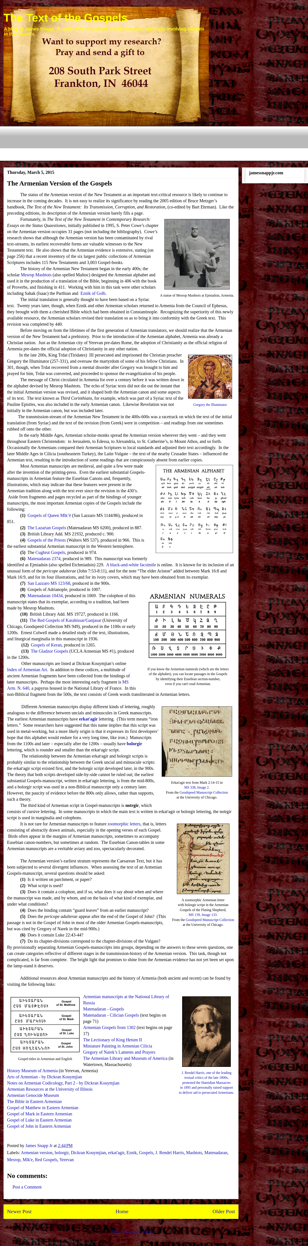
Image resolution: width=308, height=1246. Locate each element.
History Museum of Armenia (32, 1070)
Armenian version (37, 1152)
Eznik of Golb (93, 293)
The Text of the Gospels (65, 18)
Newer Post (19, 1211)
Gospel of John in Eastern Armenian (39, 1126)
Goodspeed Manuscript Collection (204, 792)
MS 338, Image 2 (196, 787)
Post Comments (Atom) (133, 1231)
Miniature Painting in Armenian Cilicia (117, 1046)
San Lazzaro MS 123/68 (49, 583)
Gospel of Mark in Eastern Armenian (39, 1113)
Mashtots (194, 1152)
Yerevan (66, 1159)
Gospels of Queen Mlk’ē (49, 515)
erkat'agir (116, 1152)
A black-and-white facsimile (131, 564)
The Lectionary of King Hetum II (112, 1039)
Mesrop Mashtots (36, 274)
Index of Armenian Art (27, 669)
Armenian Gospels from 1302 (109, 1027)
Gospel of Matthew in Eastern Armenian (42, 1107)
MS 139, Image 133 (203, 915)
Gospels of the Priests (47, 540)
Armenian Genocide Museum (33, 1095)
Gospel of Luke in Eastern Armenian (39, 1120)
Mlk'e (28, 1159)
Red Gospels (46, 1159)
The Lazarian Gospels (47, 527)
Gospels (146, 1152)
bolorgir (134, 743)
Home (122, 1211)
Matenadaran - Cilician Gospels (111, 1015)
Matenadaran (215, 1152)
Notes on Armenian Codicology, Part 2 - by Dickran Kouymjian (63, 1083)
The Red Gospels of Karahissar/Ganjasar (65, 620)
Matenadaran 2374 (44, 558)
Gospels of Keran (46, 644)
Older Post (224, 1211)
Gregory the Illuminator (210, 405)
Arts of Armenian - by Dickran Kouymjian (44, 1076)
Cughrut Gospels (50, 552)
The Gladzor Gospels (49, 651)
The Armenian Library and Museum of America (125, 1058)
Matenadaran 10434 (45, 595)
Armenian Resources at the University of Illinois (50, 1089)
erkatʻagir (88, 719)
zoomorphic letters (124, 823)
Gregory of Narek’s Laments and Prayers (119, 1052)
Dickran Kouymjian (88, 1152)
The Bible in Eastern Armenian (34, 1101)
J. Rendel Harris (169, 1152)
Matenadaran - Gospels (103, 1008)
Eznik (131, 1152)
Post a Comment (27, 1187)
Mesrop (13, 1159)
